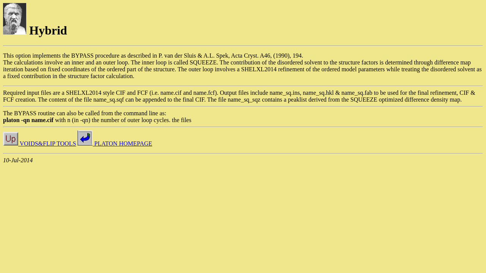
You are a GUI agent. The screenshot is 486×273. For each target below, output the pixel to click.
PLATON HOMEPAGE (114, 143)
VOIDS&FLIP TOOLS (39, 143)
